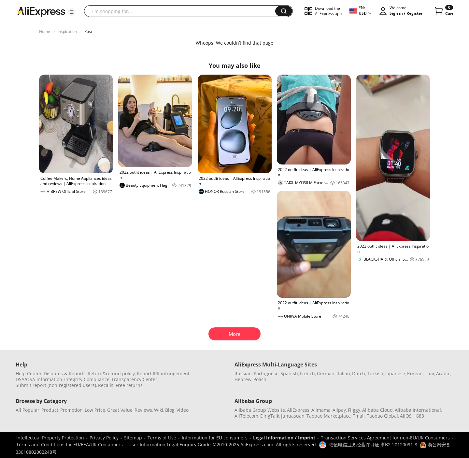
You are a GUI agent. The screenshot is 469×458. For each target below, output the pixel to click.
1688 (419, 416)
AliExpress (298, 410)
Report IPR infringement (163, 373)
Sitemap (133, 438)
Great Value (120, 410)
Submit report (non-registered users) (56, 385)
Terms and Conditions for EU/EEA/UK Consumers (69, 444)
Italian (343, 373)
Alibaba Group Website (259, 410)
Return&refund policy (111, 373)
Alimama (321, 410)
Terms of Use (162, 438)
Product (49, 410)
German (325, 373)
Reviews (143, 410)
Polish (259, 379)
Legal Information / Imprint (284, 438)
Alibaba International (418, 410)
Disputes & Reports (65, 373)
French (307, 373)
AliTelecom (246, 416)
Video (183, 410)
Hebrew (242, 379)
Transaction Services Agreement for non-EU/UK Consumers (385, 438)
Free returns (129, 385)
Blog (170, 410)
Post (88, 31)
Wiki (158, 410)
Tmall (359, 416)
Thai (429, 373)
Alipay (339, 410)
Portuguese (266, 373)
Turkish (375, 373)
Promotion (71, 410)
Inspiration (67, 31)
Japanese (395, 373)
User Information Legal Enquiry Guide (169, 444)
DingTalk (269, 416)
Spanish (289, 373)
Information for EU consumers (215, 438)
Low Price (95, 410)
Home (44, 31)
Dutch (358, 373)
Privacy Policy (104, 438)
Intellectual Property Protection (50, 438)
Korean (415, 373)
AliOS (406, 416)
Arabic (443, 373)
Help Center (29, 373)
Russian (243, 373)
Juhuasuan (293, 416)
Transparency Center (134, 379)
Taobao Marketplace (328, 416)
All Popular (27, 410)
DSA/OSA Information (39, 379)
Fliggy (354, 410)
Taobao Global (382, 416)
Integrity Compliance (86, 379)
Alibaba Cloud (377, 410)
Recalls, (106, 385)
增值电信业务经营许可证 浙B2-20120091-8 (373, 444)
